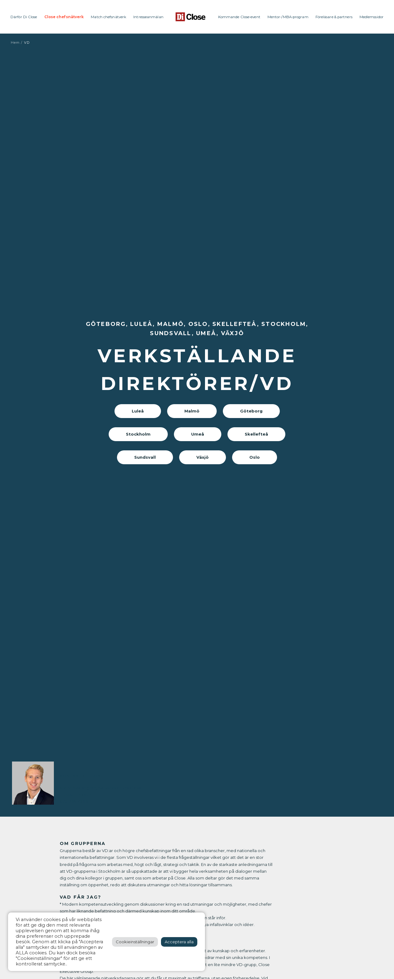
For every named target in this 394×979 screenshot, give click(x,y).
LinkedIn (84, 794)
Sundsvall (145, 457)
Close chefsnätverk (64, 17)
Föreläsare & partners (334, 17)
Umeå (197, 434)
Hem (15, 42)
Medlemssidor (372, 17)
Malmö (191, 410)
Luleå (138, 410)
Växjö (202, 457)
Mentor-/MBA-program (287, 17)
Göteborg (251, 410)
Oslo (254, 457)
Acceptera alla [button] (179, 941)
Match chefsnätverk (108, 17)
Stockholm (138, 434)
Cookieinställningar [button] (135, 941)
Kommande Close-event (239, 17)
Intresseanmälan (148, 17)
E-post (66, 794)
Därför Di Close (23, 17)
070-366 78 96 (74, 801)
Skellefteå (256, 434)
